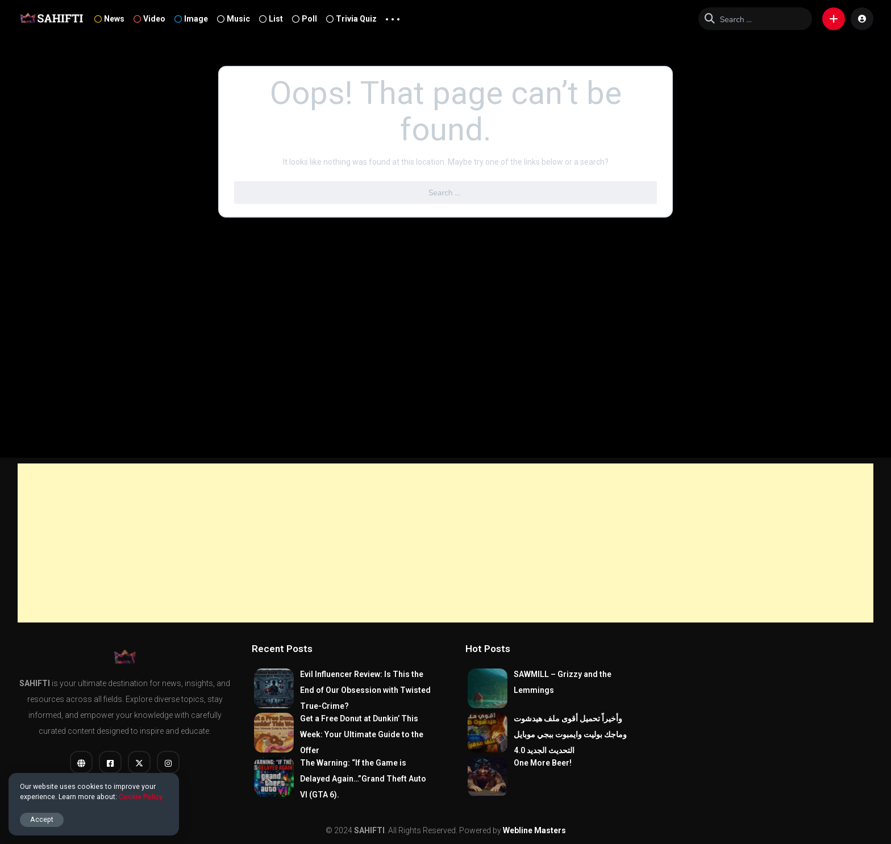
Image (191, 18)
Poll (304, 18)
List (271, 18)
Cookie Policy (141, 796)
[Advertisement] (445, 542)
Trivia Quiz (351, 18)
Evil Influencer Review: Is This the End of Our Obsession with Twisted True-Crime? (365, 690)
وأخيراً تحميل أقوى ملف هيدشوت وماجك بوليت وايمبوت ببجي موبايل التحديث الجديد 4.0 (570, 734)
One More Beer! (543, 762)
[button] (833, 18)
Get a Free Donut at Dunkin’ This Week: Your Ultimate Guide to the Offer (361, 734)
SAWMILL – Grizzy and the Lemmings (562, 682)
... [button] (392, 16)
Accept (41, 819)
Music (233, 18)
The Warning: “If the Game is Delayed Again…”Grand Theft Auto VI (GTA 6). (363, 778)
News (109, 18)
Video (149, 18)
